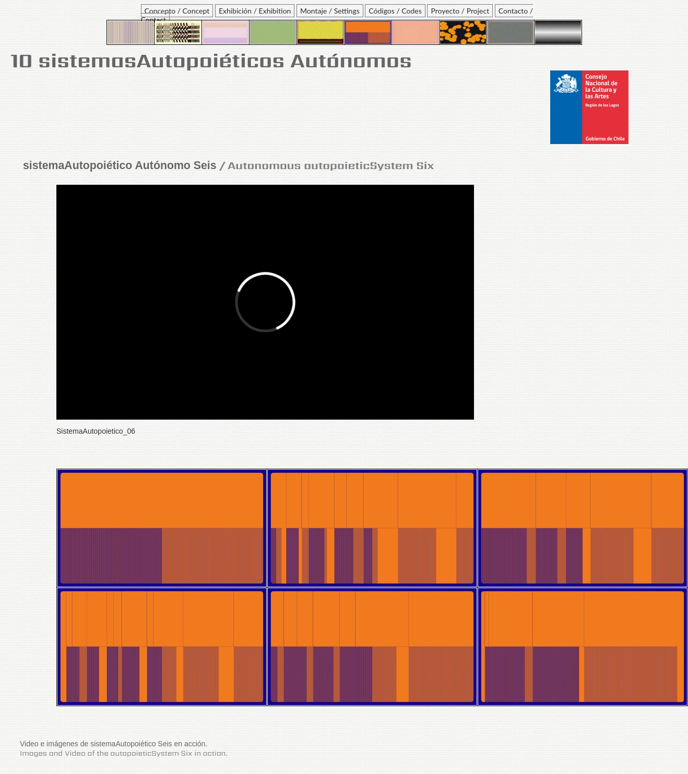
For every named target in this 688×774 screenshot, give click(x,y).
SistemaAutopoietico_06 (95, 431)
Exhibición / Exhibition (255, 10)
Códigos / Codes (395, 10)
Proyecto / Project (460, 10)
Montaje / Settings (330, 10)
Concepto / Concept (177, 10)
